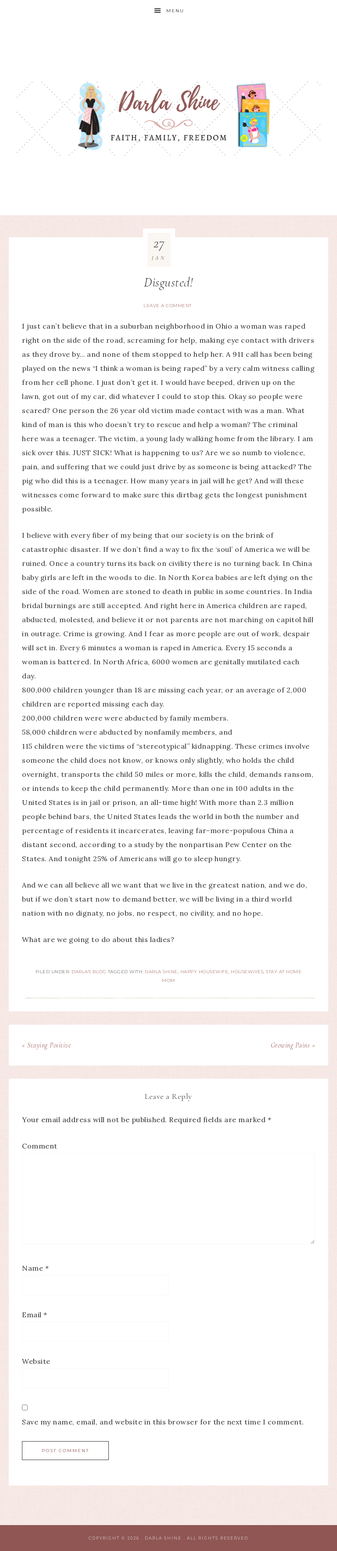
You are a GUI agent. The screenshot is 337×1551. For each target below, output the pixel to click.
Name (35, 1268)
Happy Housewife (204, 972)
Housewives (247, 972)
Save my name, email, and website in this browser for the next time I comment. (163, 1421)
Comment (39, 1146)
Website (36, 1361)
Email (34, 1314)
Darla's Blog (89, 972)
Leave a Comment (167, 305)
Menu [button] (175, 11)
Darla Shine (168, 119)
